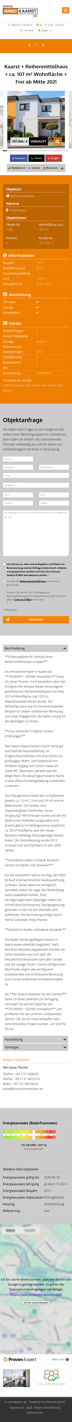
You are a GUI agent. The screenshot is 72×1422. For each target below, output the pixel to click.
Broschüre (50, 167)
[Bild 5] (20, 150)
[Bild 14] (55, 150)
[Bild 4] (16, 150)
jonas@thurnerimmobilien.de (23, 1089)
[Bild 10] (40, 150)
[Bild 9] (36, 150)
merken (34, 167)
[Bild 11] (44, 150)
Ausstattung (13, 1039)
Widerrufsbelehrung (47, 1407)
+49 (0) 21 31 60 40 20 (21, 24)
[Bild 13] (51, 150)
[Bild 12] (48, 150)
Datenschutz (35, 1412)
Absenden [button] (36, 619)
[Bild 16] (63, 150)
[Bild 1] (5, 150)
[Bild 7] (28, 150)
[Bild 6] (24, 150)
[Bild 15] (59, 150)
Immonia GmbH (55, 1402)
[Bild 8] (32, 150)
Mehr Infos (60, 1359)
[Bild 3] (13, 150)
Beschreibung (15, 648)
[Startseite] (20, 11)
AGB (29, 1407)
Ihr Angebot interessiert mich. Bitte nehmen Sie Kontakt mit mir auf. (36, 533)
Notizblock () (17, 167)
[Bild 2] (9, 150)
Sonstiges (12, 1047)
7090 (9, 229)
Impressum (16, 1407)
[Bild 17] (67, 150)
